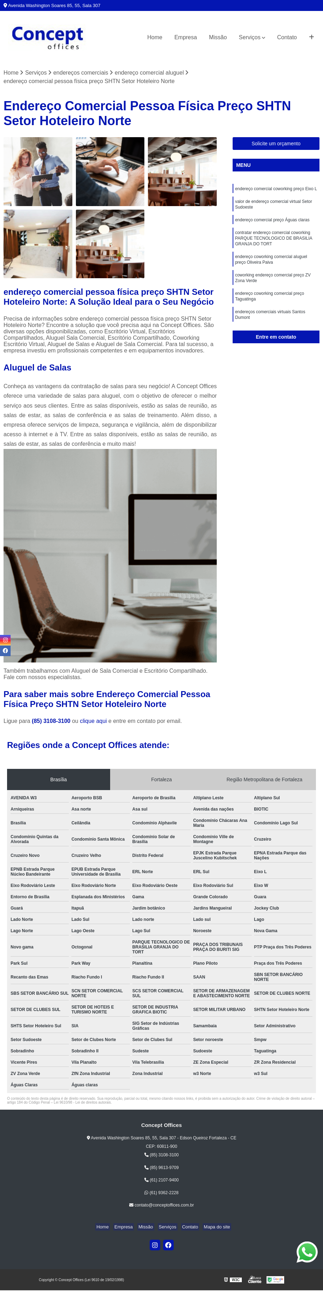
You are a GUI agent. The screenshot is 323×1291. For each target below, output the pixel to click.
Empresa (185, 37)
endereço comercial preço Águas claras (272, 223)
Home (154, 37)
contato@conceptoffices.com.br (161, 1205)
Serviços (250, 37)
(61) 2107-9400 (161, 1180)
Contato (287, 37)
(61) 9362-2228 (161, 1193)
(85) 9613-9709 (161, 1168)
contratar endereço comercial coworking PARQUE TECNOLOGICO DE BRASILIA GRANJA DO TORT (273, 243)
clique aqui (93, 721)
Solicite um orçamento (276, 144)
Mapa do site (211, 1227)
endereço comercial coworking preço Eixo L (276, 189)
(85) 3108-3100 (52, 721)
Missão (218, 37)
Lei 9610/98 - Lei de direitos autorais (82, 1103)
